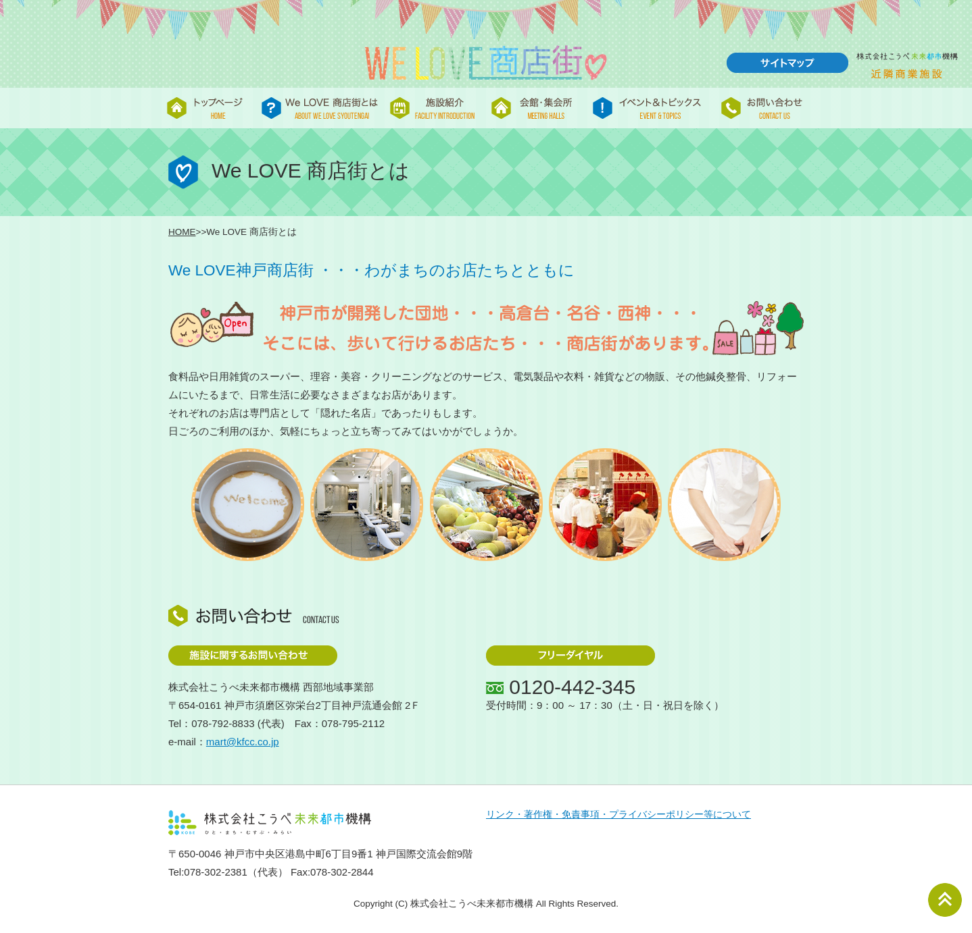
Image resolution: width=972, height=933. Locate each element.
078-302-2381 (215, 872)
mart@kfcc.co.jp (242, 741)
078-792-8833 (222, 723)
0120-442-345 (572, 687)
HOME (182, 232)
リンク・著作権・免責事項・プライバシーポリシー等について (618, 814)
